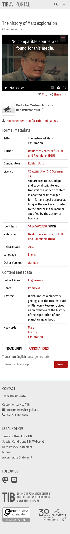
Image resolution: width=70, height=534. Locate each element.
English (32, 254)
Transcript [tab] (14, 348)
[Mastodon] (5, 481)
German (33, 262)
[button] (52, 88)
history (32, 332)
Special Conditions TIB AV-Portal (23, 441)
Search (61, 364)
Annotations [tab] (39, 348)
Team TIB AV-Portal (14, 396)
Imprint (7, 452)
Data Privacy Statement (17, 447)
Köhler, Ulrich (37, 163)
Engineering (35, 280)
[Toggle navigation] (56, 4)
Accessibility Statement (17, 457)
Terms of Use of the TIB (17, 436)
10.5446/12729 (37, 226)
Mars (31, 327)
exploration (35, 337)
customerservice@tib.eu (20, 410)
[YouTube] (14, 481)
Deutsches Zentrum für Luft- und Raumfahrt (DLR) (46, 153)
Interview (34, 288)
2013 (31, 247)
